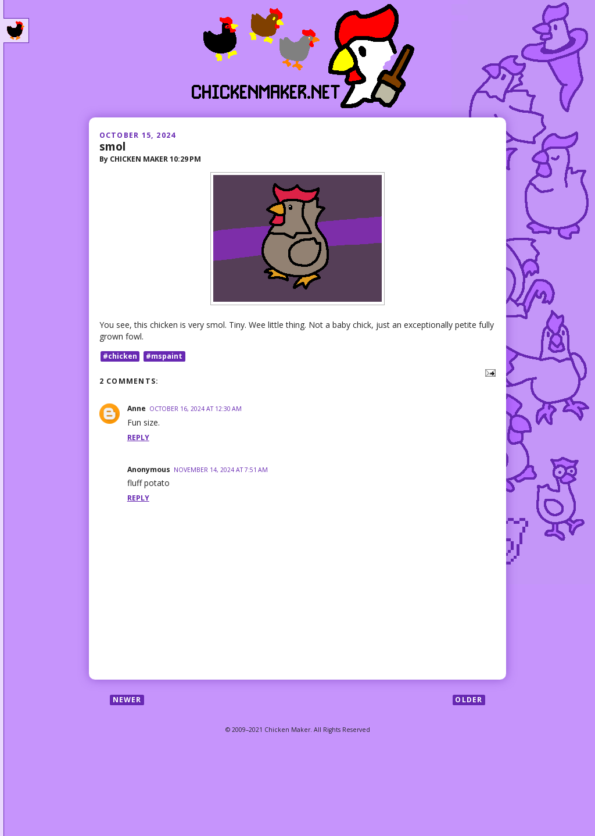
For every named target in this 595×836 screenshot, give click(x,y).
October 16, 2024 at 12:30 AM (195, 409)
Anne (136, 408)
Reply (138, 437)
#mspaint (164, 356)
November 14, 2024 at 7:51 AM (221, 470)
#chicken (120, 356)
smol (112, 146)
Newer (127, 700)
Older (468, 700)
